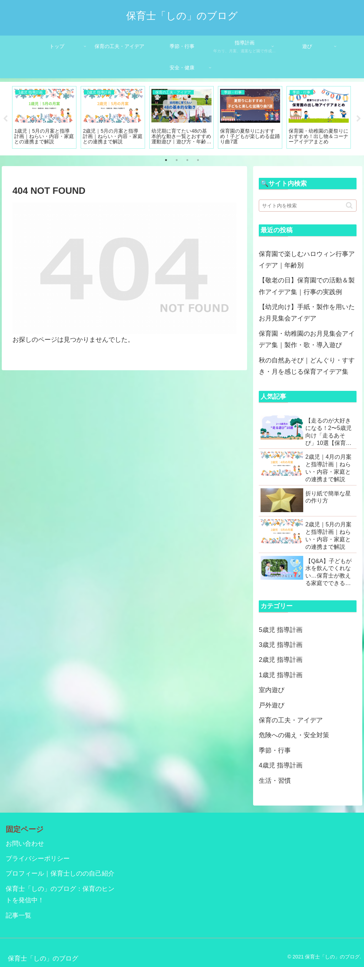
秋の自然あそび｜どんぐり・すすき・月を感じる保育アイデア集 (307, 366)
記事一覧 (18, 915)
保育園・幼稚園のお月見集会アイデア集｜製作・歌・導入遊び (307, 339)
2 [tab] (176, 160)
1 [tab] (166, 160)
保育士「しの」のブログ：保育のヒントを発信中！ (60, 894)
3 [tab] (187, 160)
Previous (5, 118)
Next (358, 118)
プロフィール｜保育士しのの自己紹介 (60, 873)
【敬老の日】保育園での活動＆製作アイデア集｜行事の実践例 (307, 286)
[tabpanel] (44, 117)
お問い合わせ (25, 843)
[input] (307, 206)
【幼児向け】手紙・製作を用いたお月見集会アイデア (307, 312)
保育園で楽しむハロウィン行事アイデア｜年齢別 (307, 259)
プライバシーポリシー (38, 858)
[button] (349, 205)
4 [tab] (198, 160)
